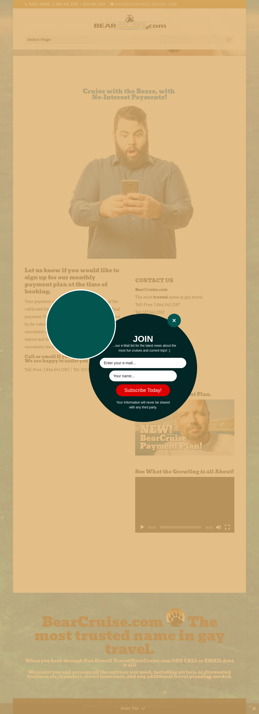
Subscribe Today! (143, 390)
